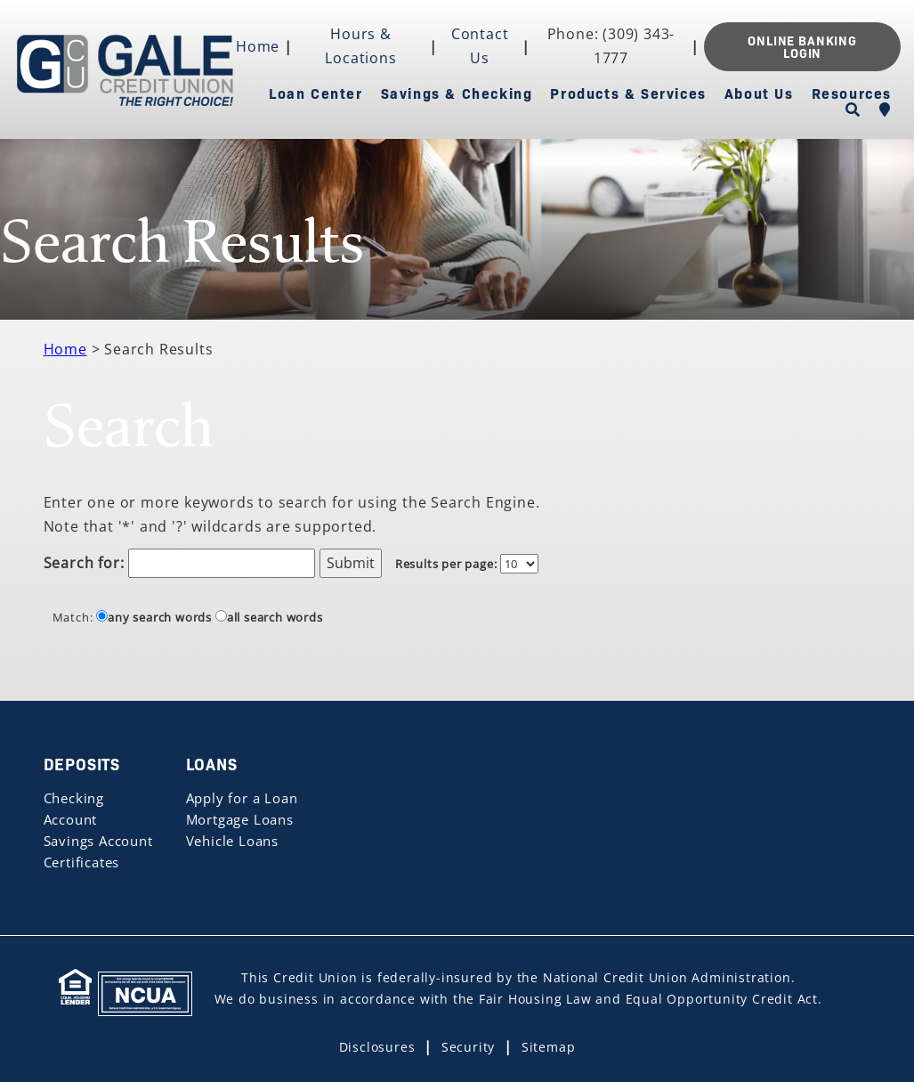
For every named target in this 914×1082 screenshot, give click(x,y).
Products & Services (628, 93)
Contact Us (480, 46)
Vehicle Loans (232, 841)
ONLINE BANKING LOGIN (802, 46)
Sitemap (549, 1046)
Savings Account (98, 841)
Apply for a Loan (242, 798)
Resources (852, 93)
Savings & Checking (457, 93)
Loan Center (316, 93)
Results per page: (446, 564)
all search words (269, 617)
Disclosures (377, 1046)
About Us (759, 93)
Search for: (84, 563)
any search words (154, 617)
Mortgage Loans (240, 819)
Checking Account (74, 808)
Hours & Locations (360, 46)
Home (257, 46)
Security (468, 1046)
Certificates (82, 862)
